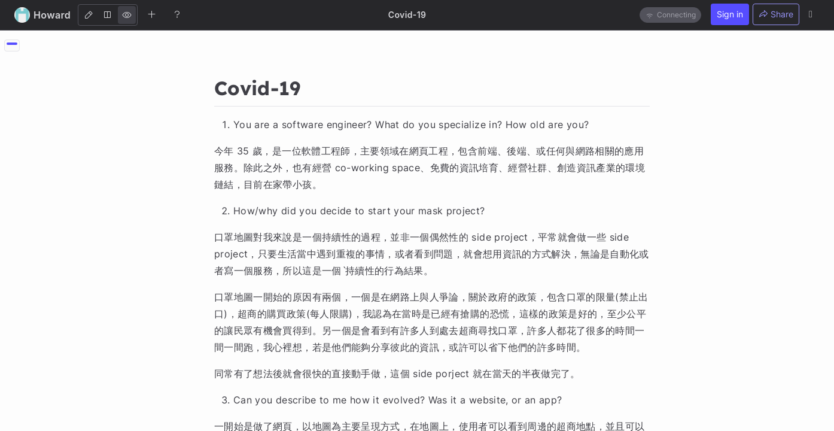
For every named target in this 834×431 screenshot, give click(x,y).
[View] (127, 15)
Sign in (730, 14)
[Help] (177, 14)
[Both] (108, 15)
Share (776, 14)
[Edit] (89, 15)
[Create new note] (152, 14)
